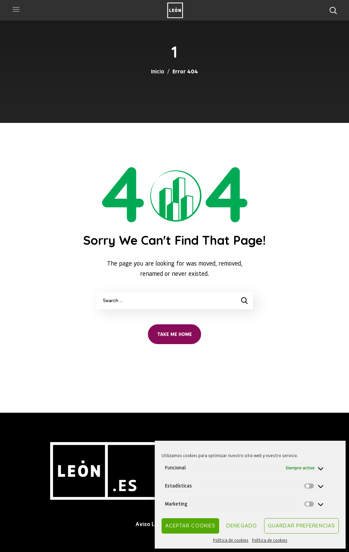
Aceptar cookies (190, 525)
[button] (333, 10)
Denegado (241, 525)
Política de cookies (230, 540)
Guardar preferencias (301, 525)
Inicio (157, 71)
